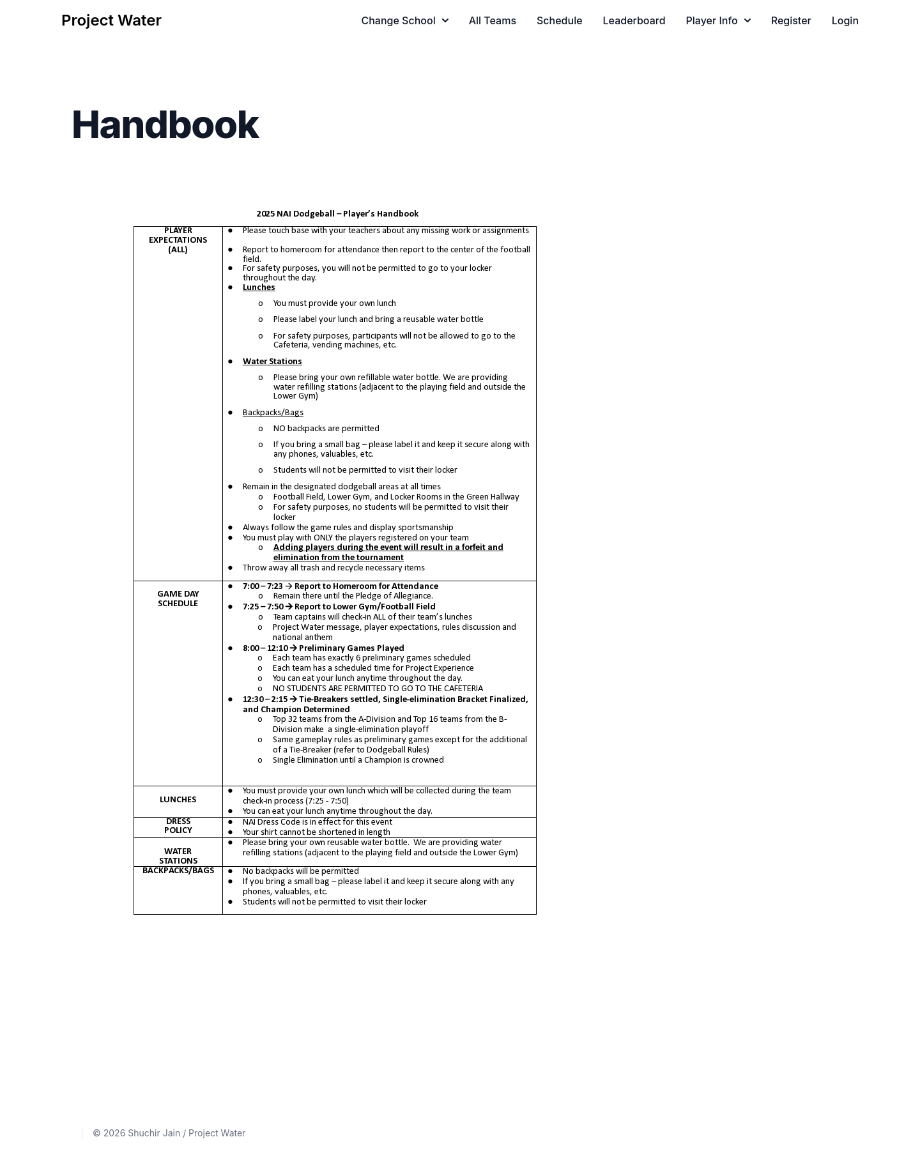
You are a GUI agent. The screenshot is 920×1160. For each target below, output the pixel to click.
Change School (404, 20)
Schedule (560, 20)
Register (791, 20)
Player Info (718, 20)
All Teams (492, 20)
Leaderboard (634, 20)
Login (845, 20)
